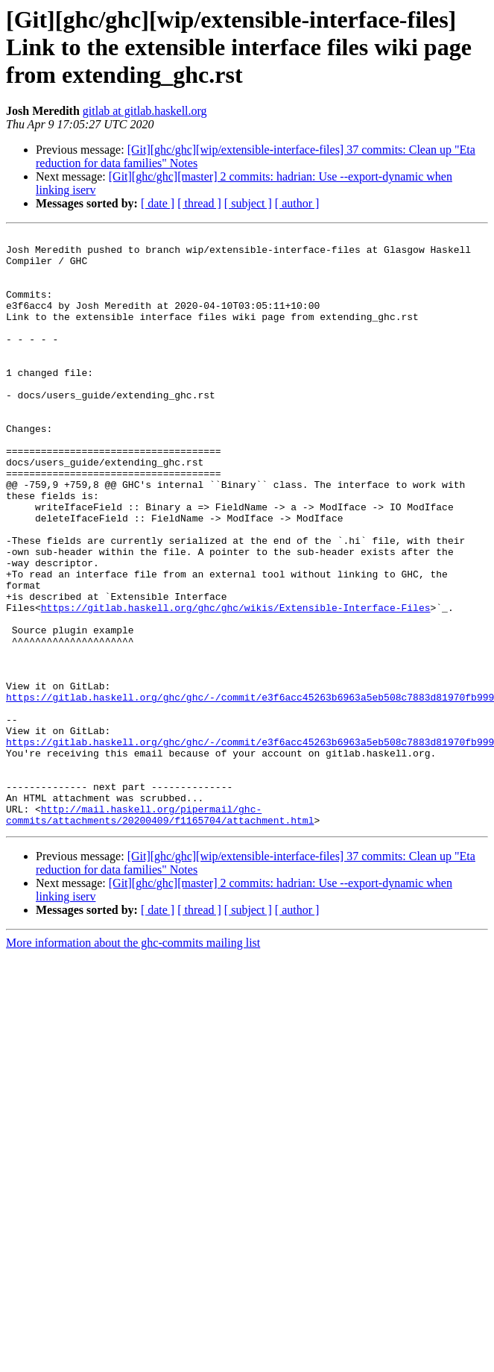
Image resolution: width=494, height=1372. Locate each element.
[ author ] (297, 203)
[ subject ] (248, 203)
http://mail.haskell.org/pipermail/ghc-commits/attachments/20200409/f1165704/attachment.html (160, 931)
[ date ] (157, 203)
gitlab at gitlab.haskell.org (145, 110)
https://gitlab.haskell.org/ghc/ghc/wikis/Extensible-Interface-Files (236, 683)
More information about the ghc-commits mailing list (133, 1061)
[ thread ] (199, 203)
